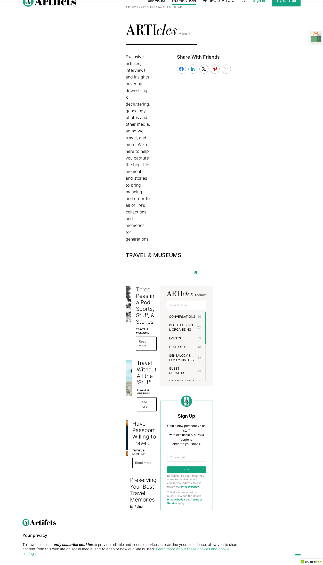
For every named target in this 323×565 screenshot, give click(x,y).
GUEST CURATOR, (110, 306)
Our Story (29, 483)
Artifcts (47, 29)
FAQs (26, 508)
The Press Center (34, 502)
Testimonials (31, 489)
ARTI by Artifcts (83, 483)
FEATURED (223, 215)
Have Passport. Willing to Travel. (140, 248)
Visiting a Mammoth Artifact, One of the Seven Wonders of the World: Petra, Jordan (149, 389)
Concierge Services (131, 495)
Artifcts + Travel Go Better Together (144, 338)
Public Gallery (79, 502)
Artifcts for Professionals (134, 502)
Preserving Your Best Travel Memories (146, 293)
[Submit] (288, 505)
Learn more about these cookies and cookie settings (76, 554)
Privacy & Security (35, 495)
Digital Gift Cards (129, 489)
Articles (61, 29)
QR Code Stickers (129, 508)
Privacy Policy (222, 353)
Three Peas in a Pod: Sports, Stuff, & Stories (144, 161)
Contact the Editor (244, 422)
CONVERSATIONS (228, 189)
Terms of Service (257, 362)
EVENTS (221, 206)
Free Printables (80, 508)
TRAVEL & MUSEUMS (112, 172)
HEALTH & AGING (228, 241)
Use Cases (77, 489)
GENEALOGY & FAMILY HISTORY (239, 224)
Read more (110, 181)
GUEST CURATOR (228, 232)
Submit (244, 335)
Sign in (259, 11)
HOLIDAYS (223, 250)
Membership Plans (130, 483)
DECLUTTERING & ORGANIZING (238, 198)
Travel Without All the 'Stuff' (134, 203)
